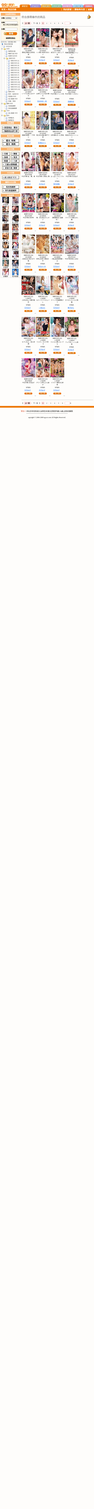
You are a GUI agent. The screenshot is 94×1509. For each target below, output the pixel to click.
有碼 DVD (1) (15, 60)
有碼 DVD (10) (15, 82)
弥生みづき (42, 266)
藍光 (7, 115)
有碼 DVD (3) (15, 65)
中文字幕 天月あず (72, 176)
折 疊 (13, 42)
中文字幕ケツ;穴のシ (71, 94)
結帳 (90, 9)
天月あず (27, 60)
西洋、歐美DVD (13, 94)
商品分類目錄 (8, 44)
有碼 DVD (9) (15, 79)
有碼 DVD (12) (15, 87)
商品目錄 (12, 9)
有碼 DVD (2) (15, 63)
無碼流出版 (11, 51)
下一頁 (35, 23)
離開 (71, 411)
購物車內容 (79, 9)
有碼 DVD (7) (15, 75)
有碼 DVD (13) (15, 89)
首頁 (3, 9)
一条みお (42, 308)
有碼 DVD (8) (15, 77)
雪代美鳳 (56, 184)
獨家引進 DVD (12, 53)
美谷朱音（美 (42, 101)
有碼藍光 (11, 118)
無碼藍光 (11, 120)
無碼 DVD (11, 91)
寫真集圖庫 (11, 106)
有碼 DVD (12, 58)
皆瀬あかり (42, 143)
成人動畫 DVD (12, 99)
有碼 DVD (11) (15, 84)
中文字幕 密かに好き (71, 259)
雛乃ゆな (71, 308)
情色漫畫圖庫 (12, 108)
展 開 (10, 42)
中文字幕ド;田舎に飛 (42, 176)
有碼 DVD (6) (15, 72)
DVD (7, 49)
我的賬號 (67, 9)
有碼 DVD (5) (15, 70)
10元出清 (9, 46)
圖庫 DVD (9, 103)
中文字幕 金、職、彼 (28, 176)
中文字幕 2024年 (28, 217)
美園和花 (71, 101)
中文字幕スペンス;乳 (57, 94)
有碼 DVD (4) (15, 68)
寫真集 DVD (12, 96)
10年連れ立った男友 (57, 135)
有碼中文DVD (12, 56)
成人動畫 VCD (12, 113)
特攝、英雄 (11, 101)
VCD (7, 110)
